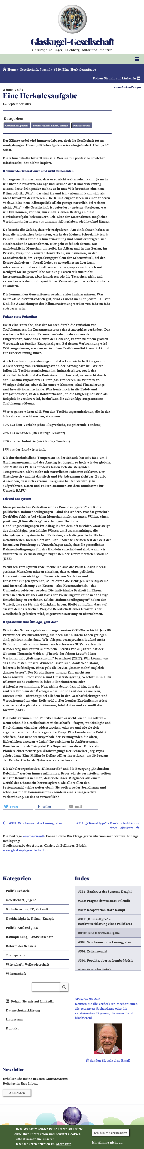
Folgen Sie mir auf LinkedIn (117, 78)
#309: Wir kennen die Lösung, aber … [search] (34, 822)
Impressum (14, 1018)
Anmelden (17, 1092)
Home (9, 69)
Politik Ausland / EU (22, 927)
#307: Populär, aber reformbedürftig (105, 960)
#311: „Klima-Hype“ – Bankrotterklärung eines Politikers (105, 921)
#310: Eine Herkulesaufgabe (99, 932)
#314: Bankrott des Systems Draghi (105, 891)
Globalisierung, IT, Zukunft (27, 908)
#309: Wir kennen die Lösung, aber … (106, 941)
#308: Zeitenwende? (92, 951)
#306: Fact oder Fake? (94, 969)
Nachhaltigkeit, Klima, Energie (49, 125)
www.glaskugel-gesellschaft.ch (25, 849)
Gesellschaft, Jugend (35, 69)
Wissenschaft (16, 973)
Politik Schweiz (79, 125)
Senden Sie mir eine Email (108, 1060)
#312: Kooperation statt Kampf (101, 909)
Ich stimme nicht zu (107, 1143)
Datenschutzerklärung (23, 1009)
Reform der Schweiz (21, 945)
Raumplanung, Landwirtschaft (29, 936)
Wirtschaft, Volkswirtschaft (27, 963)
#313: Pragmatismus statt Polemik (104, 900)
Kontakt (12, 1027)
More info (63, 1145)
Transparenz (15, 954)
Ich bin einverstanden (111, 1134)
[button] (18, 806)
